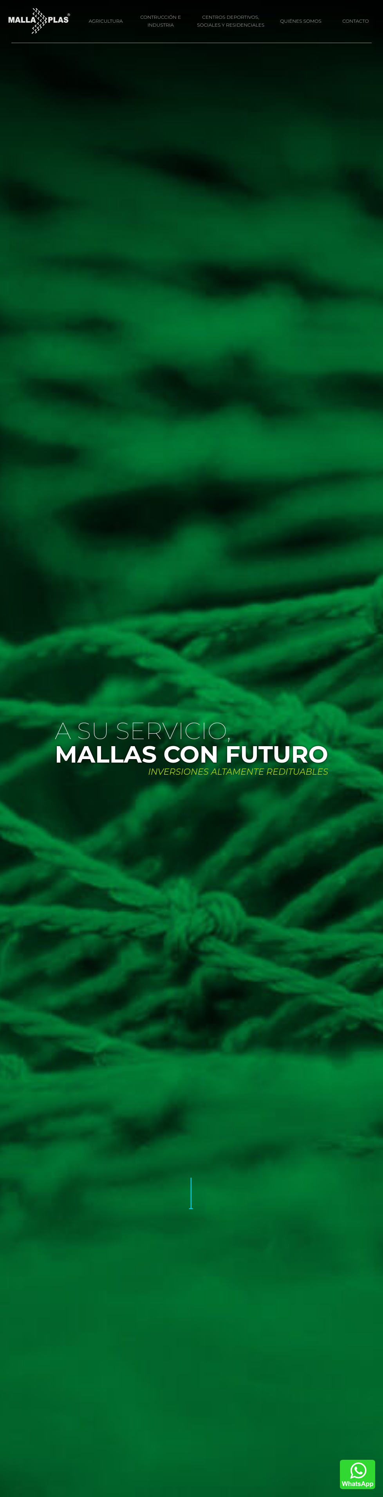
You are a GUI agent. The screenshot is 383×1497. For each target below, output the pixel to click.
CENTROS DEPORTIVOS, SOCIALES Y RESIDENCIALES (230, 21)
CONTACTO (355, 21)
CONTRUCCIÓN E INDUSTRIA (160, 21)
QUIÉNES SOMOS (301, 21)
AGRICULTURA (106, 21)
